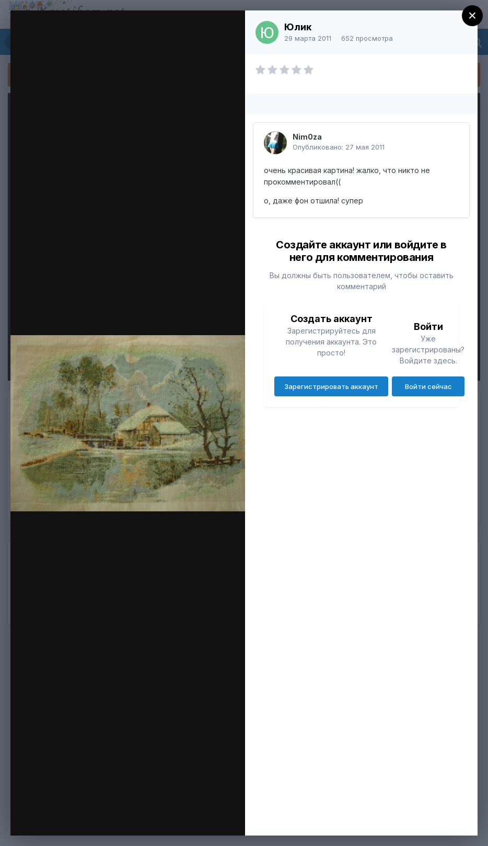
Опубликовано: (339, 147)
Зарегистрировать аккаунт (331, 386)
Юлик (297, 26)
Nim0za (307, 136)
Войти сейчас (428, 386)
